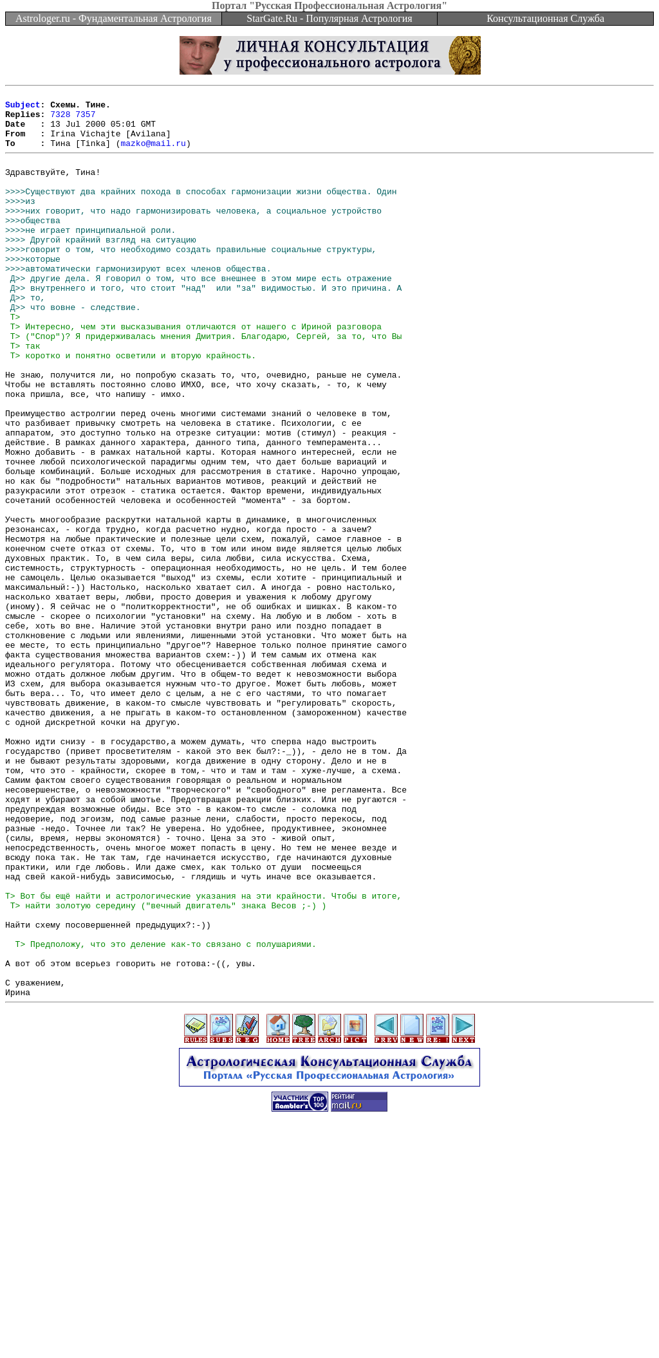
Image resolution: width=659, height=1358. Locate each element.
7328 (60, 119)
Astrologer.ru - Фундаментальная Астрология (113, 18)
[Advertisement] (329, 1329)
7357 (85, 119)
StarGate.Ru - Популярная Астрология (329, 18)
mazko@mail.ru (152, 154)
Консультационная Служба (545, 18)
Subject (23, 108)
